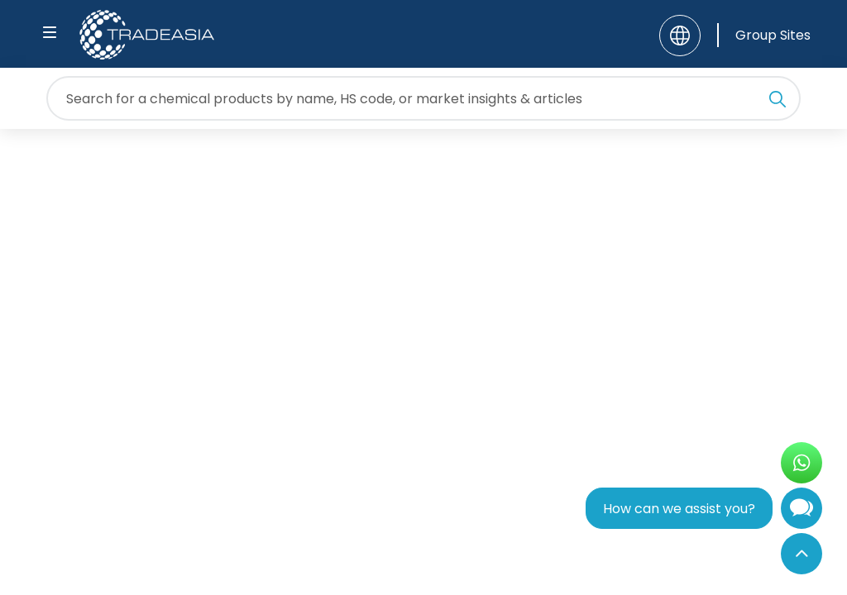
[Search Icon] (777, 101)
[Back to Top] (801, 554)
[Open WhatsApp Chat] (801, 463)
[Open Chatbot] (801, 512)
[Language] (680, 35)
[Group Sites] (764, 35)
